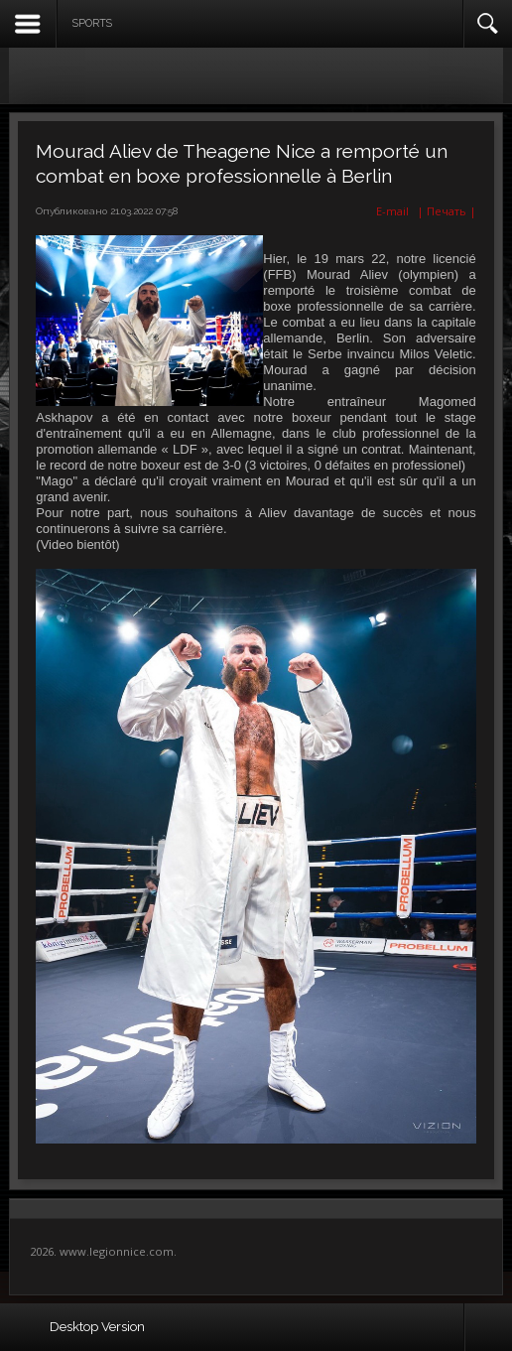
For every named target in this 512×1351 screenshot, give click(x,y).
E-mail (391, 210)
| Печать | (446, 210)
